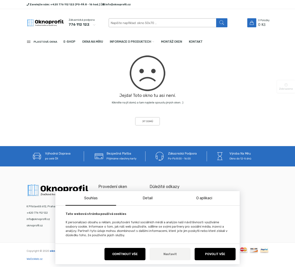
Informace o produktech (130, 42)
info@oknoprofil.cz (118, 4)
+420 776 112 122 (62, 4)
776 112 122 (79, 24)
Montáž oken (171, 42)
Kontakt (196, 42)
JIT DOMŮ (147, 121)
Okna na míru (92, 42)
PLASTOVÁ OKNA (45, 41)
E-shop (69, 42)
